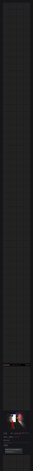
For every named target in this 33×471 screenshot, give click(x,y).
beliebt (14, 1)
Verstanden (30, 468)
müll (16, 1)
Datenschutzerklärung (5, 469)
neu (11, 1)
